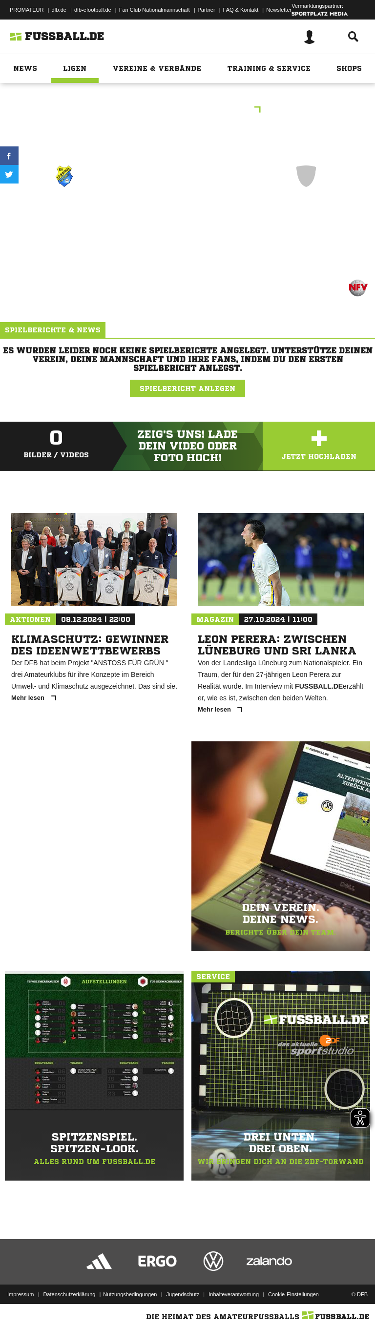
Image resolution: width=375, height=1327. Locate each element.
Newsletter (279, 10)
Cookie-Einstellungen (293, 1294)
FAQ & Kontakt (241, 10)
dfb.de (58, 10)
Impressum (20, 1294)
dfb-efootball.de (92, 10)
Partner (206, 10)
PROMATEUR (26, 10)
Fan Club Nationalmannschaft (154, 10)
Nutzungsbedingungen (130, 1294)
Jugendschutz (182, 1294)
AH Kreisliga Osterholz (187, 110)
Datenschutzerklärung (69, 1294)
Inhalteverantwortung (233, 1294)
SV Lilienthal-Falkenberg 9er (64, 217)
